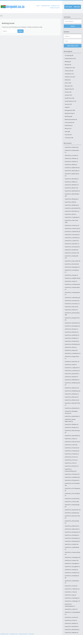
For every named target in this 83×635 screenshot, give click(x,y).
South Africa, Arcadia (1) (71, 155)
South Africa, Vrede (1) (71, 620)
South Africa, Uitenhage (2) (72, 598)
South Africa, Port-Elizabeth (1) (72, 494)
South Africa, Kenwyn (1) (71, 329)
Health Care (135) (69, 98)
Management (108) (70, 110)
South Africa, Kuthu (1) (71, 364)
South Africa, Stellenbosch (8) (72, 576)
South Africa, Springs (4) (71, 569)
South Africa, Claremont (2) (72, 234)
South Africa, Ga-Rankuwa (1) (72, 271)
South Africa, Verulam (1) (71, 617)
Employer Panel (55, 5)
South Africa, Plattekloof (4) (72, 477)
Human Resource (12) (70, 101)
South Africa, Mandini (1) (71, 376)
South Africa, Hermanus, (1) (72, 303)
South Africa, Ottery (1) (71, 438)
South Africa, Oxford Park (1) (72, 441)
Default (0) (67, 80)
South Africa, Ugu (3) (70, 595)
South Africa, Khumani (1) (71, 332)
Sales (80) (67, 131)
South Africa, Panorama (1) (72, 448)
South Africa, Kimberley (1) (72, 335)
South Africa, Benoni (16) (71, 188)
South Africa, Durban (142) (72, 253)
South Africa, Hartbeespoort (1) (72, 293)
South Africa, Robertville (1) (72, 529)
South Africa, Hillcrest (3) (71, 306)
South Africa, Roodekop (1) (72, 535)
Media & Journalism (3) (71, 119)
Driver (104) (68, 83)
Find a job (77, 7)
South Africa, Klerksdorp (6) (72, 344)
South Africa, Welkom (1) (71, 623)
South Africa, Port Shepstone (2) (72, 489)
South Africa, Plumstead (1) (72, 480)
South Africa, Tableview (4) (72, 589)
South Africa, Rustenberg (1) (72, 538)
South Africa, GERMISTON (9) (72, 278)
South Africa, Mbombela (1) (72, 379)
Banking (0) (68, 61)
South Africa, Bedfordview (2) (72, 174)
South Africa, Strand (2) (71, 586)
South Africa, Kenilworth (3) (72, 323)
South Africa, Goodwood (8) (72, 284)
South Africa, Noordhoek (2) (72, 435)
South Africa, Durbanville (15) (71, 257)
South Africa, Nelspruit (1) (72, 427)
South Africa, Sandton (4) (71, 544)
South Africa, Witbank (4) (71, 632)
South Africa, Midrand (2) (71, 397)
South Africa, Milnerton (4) (72, 400)
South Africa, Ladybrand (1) (72, 367)
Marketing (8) (68, 116)
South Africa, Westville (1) (72, 626)
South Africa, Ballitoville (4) (72, 167)
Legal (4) (67, 107)
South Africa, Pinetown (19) (72, 474)
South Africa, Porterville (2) (72, 498)
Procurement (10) (69, 122)
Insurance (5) (68, 104)
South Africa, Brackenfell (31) (72, 208)
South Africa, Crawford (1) (72, 240)
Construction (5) (69, 70)
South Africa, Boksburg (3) (72, 205)
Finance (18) (68, 92)
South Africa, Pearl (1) (71, 463)
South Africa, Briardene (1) (72, 211)
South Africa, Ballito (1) (71, 164)
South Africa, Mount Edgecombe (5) (70, 420)
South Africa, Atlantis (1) (71, 161)
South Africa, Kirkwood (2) (72, 341)
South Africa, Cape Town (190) (71, 221)
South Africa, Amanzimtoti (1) (72, 151)
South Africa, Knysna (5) (71, 350)
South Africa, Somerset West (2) (72, 553)
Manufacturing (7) (69, 113)
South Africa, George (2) (71, 275)
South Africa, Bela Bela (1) (72, 179)
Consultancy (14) (69, 73)
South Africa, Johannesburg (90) (72, 314)
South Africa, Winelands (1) (72, 629)
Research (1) (68, 128)
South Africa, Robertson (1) (72, 526)
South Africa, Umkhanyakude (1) (70, 605)
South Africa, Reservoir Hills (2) (72, 517)
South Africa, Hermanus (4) (72, 300)
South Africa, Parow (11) (71, 457)
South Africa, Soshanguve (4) (72, 557)
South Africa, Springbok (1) (72, 563)
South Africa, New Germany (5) (72, 431)
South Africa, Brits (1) (70, 214)
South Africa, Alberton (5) (71, 147)
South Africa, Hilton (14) (71, 309)
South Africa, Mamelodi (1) (72, 373)
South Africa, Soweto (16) (71, 560)
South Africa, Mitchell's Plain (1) (72, 404)
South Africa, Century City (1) (72, 228)
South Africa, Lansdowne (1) (72, 370)
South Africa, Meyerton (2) (72, 388)
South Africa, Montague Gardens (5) (71, 412)
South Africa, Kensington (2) (72, 326)
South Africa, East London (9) (72, 261)
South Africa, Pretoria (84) (72, 501)
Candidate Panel (45, 5)
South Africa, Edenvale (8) (72, 264)
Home (38, 5)
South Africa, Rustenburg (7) (72, 541)
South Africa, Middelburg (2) (72, 391)
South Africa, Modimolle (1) (72, 408)
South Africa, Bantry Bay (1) (72, 170)
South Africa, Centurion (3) (72, 225)
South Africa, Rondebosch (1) (72, 532)
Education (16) (68, 86)
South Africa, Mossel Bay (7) (72, 416)
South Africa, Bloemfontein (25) (72, 195)
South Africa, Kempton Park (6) (72, 319)
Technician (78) (69, 137)
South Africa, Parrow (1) (71, 460)
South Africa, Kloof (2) (70, 347)
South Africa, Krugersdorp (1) (72, 357)
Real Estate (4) (68, 125)
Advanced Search (55, 7)
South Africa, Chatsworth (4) (72, 231)
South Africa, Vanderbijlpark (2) (72, 613)
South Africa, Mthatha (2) (71, 424)
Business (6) (68, 64)
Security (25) (68, 134)
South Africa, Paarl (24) (71, 444)
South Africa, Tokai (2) (71, 592)
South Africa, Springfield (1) (72, 566)
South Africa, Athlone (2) (71, 158)
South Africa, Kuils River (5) (72, 361)
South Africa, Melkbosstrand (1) (72, 384)
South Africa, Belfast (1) (71, 182)
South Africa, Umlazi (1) (71, 609)
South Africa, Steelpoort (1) (72, 572)
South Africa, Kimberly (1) (71, 338)
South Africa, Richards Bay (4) (72, 522)
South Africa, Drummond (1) (72, 246)
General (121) (68, 95)
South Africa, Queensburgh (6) (72, 505)
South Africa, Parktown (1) (72, 454)
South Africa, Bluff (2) (70, 202)
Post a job (68, 7)
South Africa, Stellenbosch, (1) (72, 582)
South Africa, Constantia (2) (72, 237)
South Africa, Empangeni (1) (72, 267)
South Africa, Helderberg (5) (72, 297)
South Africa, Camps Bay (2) (72, 217)
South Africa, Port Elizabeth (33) (72, 484)
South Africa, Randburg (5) (72, 513)
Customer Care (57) (70, 77)
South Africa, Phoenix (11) (72, 466)
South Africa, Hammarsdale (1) (72, 288)
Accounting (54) (69, 55)
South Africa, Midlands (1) (72, 394)
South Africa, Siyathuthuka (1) (72, 548)
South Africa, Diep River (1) (72, 243)
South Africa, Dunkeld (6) (71, 250)
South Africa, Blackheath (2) (72, 191)
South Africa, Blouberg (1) (72, 199)
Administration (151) (70, 58)
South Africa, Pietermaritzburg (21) (70, 470)
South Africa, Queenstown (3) (72, 509)
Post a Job (31, 634)
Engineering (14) (69, 89)
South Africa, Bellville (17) (72, 185)
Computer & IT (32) (70, 67)
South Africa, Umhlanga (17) (72, 601)
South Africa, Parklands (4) (72, 451)
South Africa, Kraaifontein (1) (72, 353)
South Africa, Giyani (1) (71, 281)
